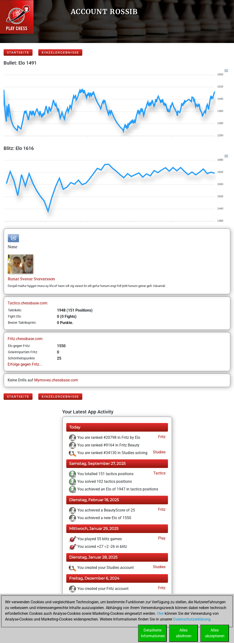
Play (161, 538)
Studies (159, 452)
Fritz (161, 436)
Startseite (18, 52)
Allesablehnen (183, 633)
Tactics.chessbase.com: (28, 303)
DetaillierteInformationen (153, 633)
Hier (160, 613)
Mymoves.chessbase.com (56, 380)
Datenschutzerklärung (191, 619)
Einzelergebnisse (60, 52)
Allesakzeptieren (214, 633)
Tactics (159, 473)
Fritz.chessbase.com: (25, 338)
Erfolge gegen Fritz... (25, 364)
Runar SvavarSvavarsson (31, 278)
